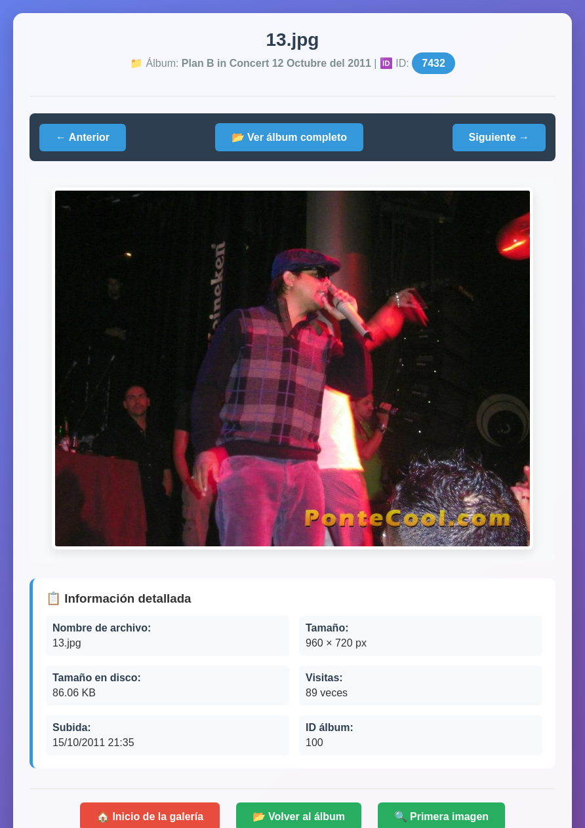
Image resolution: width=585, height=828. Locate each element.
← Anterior (83, 137)
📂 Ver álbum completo (289, 137)
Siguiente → (499, 137)
